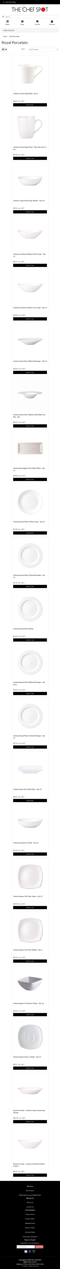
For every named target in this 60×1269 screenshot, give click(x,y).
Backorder (30, 105)
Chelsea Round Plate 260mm (23, 629)
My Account (30, 1190)
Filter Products (8, 30)
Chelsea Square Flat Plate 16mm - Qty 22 (27, 896)
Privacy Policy (30, 1219)
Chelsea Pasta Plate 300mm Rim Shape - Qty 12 (30, 361)
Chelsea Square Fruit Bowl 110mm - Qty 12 (28, 1003)
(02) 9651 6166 (9, 2)
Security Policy (30, 1232)
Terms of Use (30, 1214)
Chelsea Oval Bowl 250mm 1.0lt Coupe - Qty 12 (30, 308)
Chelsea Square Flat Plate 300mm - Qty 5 (27, 950)
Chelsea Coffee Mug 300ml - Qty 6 (25, 93)
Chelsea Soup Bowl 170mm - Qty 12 (26, 843)
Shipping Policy (30, 1223)
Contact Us (30, 1207)
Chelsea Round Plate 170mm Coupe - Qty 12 (29, 522)
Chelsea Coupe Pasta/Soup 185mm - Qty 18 (28, 201)
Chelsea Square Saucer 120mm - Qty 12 (27, 1057)
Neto (37, 1266)
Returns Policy (30, 1228)
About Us (30, 1202)
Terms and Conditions (30, 1237)
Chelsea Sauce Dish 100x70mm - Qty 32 (27, 789)
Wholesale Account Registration (30, 1195)
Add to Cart (30, 158)
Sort (23, 49)
